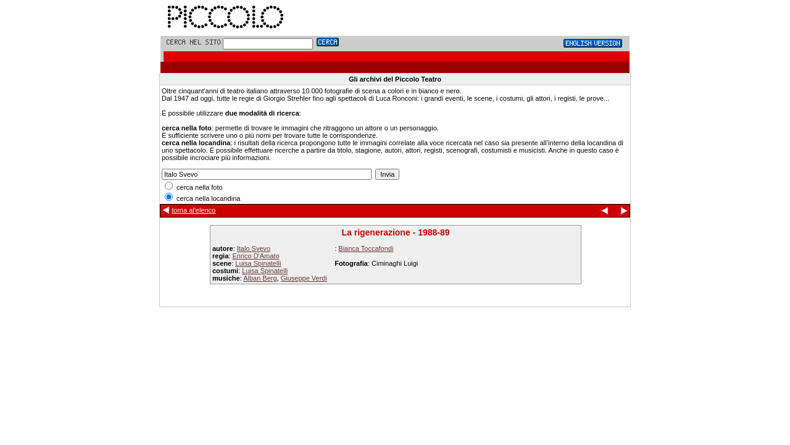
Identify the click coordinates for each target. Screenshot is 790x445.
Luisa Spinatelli (258, 263)
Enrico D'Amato (255, 256)
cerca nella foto (194, 187)
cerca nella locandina (202, 198)
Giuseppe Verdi (304, 278)
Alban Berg (259, 278)
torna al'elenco (193, 210)
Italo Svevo (253, 248)
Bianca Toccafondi (365, 248)
